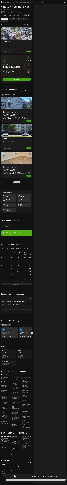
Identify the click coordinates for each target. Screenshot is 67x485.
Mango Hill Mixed (25, 392)
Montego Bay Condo (25, 404)
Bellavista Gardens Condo (5, 395)
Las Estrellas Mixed (15, 433)
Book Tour (28, 51)
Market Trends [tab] (20, 15)
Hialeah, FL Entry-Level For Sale (16, 448)
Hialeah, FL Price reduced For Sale (26, 452)
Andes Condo (3, 386)
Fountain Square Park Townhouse (15, 400)
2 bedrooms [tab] (18, 252)
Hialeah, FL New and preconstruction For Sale (26, 448)
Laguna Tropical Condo (15, 423)
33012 (8, 9)
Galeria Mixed (14, 402)
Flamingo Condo (15, 396)
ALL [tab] (3, 252)
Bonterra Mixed (4, 402)
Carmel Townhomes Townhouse (4, 409)
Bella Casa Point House (5, 390)
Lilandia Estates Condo (26, 385)
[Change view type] (31, 25)
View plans (56, 2)
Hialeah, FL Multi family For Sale (5, 452)
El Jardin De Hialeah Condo (15, 384)
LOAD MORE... (16, 184)
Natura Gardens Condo (26, 409)
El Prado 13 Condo (15, 390)
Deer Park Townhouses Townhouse (4, 432)
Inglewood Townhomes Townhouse (15, 413)
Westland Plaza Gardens (13, 115)
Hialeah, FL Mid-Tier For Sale (15, 453)
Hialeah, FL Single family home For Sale (5, 447)
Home (2, 461)
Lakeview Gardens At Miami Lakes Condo (16, 428)
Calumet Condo (4, 407)
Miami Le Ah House (25, 400)
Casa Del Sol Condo (4, 412)
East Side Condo (4, 433)
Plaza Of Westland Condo (26, 425)
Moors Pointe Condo (25, 405)
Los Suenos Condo (25, 390)
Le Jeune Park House (26, 383)
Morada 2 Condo (25, 408)
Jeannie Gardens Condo (16, 416)
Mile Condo (24, 401)
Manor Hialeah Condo (26, 394)
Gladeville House (15, 404)
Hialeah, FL (14, 461)
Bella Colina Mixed (4, 391)
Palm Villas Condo (25, 417)
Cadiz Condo (3, 406)
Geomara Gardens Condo (16, 403)
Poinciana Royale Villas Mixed (25, 429)
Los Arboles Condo (25, 387)
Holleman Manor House (16, 408)
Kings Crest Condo (15, 417)
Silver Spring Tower (23, 336)
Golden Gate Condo (15, 406)
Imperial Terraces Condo (16, 411)
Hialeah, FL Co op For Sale (15, 443)
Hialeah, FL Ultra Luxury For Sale (26, 443)
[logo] (5, 2)
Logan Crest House (25, 386)
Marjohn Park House (25, 395)
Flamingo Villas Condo (15, 397)
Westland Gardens (12, 143)
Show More (16, 287)
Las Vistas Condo (15, 434)
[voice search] (41, 2)
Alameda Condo (4, 385)
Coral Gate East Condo (5, 417)
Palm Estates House (25, 414)
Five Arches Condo (15, 393)
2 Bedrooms (7, 95)
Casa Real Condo (4, 413)
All (2, 95)
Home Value (49, 2)
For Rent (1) (29, 339)
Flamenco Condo (15, 394)
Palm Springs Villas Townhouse (25, 416)
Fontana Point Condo (15, 398)
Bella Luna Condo (4, 392)
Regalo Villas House (25, 432)
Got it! (57, 482)
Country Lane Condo (4, 426)
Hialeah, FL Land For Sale (5, 454)
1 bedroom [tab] (12, 252)
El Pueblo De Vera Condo (16, 392)
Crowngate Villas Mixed (5, 429)
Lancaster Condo (15, 429)
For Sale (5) (4, 339)
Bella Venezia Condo (4, 394)
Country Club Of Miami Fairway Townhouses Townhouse (4, 419)
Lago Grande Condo (15, 422)
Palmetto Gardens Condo (26, 422)
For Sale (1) (22, 339)
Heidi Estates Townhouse (16, 407)
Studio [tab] (6, 252)
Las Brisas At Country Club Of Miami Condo (16, 431)
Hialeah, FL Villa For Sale (5, 453)
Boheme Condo (4, 396)
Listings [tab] (4, 15)
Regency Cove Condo (26, 433)
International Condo (15, 414)
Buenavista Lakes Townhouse (4, 404)
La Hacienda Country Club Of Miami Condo (16, 419)
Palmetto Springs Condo (26, 423)
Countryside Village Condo (4, 428)
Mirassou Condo (25, 402)
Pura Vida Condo (25, 431)
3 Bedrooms (13, 95)
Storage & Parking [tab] (11, 15)
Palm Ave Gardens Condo (26, 410)
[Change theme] (62, 2)
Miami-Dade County (8, 461)
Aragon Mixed (3, 387)
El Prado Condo (14, 388)
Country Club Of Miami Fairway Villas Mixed (4, 422)
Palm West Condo (25, 419)
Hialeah (4, 9)
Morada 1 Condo (25, 406)
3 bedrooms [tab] (25, 252)
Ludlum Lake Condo (25, 391)
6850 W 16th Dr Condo (5, 383)
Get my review (16, 80)
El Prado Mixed (14, 389)
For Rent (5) (12, 339)
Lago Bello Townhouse (15, 421)
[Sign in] (64, 2)
